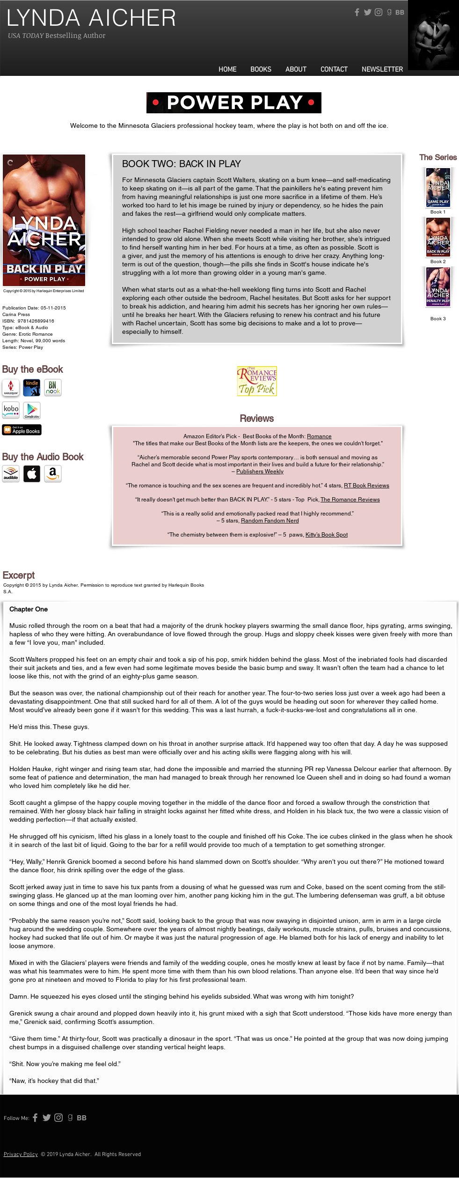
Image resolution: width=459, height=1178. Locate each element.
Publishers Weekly (260, 471)
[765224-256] (389, 12)
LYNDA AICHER (91, 17)
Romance (319, 436)
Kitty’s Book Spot (327, 534)
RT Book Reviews (366, 485)
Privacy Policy (21, 1154)
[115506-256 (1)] (400, 12)
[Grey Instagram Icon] (378, 12)
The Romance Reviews (350, 499)
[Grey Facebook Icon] (357, 12)
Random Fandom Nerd (270, 520)
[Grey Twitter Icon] (368, 12)
